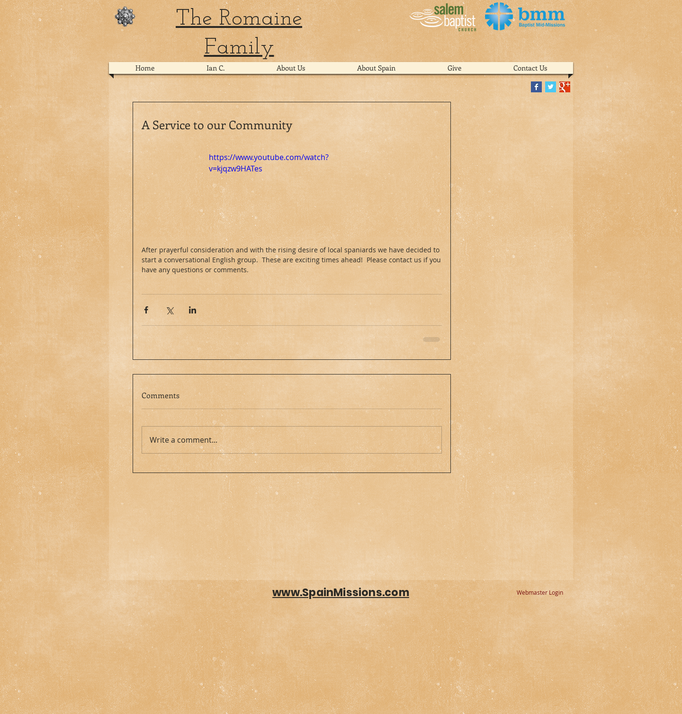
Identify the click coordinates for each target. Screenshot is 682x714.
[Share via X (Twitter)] (169, 309)
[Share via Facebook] (146, 309)
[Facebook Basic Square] (536, 86)
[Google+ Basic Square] (564, 86)
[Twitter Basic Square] (550, 86)
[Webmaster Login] (539, 593)
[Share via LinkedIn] (192, 309)
